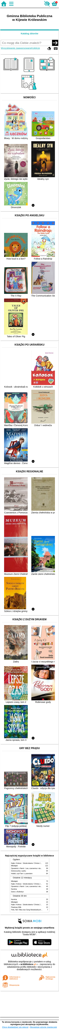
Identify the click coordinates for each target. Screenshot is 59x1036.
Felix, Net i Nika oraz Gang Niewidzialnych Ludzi (28, 910)
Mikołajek (14, 866)
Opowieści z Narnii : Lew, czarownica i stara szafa (28, 868)
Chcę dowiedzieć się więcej (15, 1027)
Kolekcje (35, 48)
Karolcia (14, 889)
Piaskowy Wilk (16, 907)
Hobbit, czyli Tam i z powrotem (22, 873)
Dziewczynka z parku (18, 871)
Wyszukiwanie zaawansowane (16, 48)
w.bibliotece (28, 964)
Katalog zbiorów (29, 33)
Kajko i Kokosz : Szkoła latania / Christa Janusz (28, 863)
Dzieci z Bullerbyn (17, 892)
